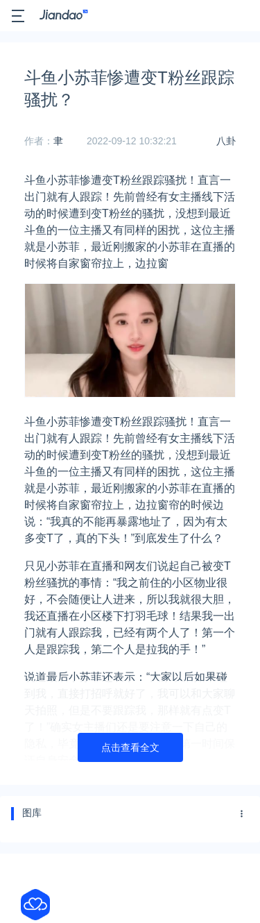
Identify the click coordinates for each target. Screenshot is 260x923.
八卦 (226, 140)
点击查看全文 (130, 747)
